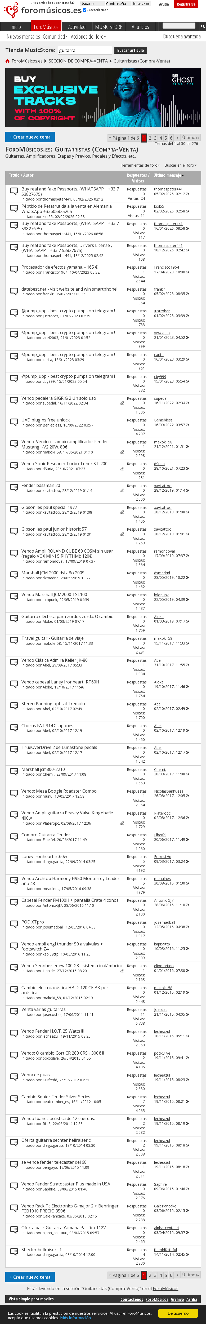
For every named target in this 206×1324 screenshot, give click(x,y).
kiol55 (48, 216)
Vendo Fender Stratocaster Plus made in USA (65, 1184)
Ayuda (164, 4)
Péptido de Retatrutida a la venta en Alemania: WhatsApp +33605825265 (67, 208)
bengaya (50, 1167)
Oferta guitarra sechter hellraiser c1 (57, 1140)
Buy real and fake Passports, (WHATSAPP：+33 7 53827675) (70, 191)
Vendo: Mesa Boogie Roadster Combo (59, 791)
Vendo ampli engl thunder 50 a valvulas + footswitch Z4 (62, 946)
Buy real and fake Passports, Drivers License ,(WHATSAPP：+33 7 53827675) (66, 248)
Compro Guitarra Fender (45, 835)
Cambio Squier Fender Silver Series (55, 1097)
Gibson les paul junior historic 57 (54, 529)
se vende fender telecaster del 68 (54, 1162)
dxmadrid (51, 577)
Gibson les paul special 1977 (49, 507)
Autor (28, 175)
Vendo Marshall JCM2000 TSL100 (54, 594)
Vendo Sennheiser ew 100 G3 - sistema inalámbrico (71, 965)
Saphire (49, 1189)
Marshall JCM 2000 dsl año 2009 (52, 573)
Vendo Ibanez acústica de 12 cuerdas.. (58, 1118)
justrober (50, 315)
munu (47, 796)
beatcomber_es (56, 1101)
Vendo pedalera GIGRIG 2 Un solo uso (58, 398)
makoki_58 (52, 452)
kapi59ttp (51, 954)
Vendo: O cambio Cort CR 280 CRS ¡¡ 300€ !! (62, 1053)
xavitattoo (51, 490)
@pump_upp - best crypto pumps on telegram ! (68, 311)
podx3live (51, 1058)
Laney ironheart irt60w (44, 856)
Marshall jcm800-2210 (43, 769)
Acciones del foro (87, 36)
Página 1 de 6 (126, 138)
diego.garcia (53, 861)
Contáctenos (131, 1299)
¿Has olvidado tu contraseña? (52, 2)
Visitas (138, 181)
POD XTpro (32, 922)
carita (47, 359)
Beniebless (52, 425)
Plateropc (51, 823)
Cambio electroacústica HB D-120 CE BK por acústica (64, 990)
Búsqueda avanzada (182, 36)
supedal (49, 403)
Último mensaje (169, 175)
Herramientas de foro (139, 165)
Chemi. (48, 774)
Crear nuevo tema (30, 137)
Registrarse (186, 4)
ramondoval (53, 561)
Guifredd (50, 1079)
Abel (46, 665)
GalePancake (54, 1216)
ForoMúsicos (46, 26)
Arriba (191, 1299)
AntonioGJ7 (52, 905)
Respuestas (137, 175)
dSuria (48, 468)
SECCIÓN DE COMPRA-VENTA (78, 61)
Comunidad (54, 36)
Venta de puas (35, 1075)
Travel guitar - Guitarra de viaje (52, 638)
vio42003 (50, 337)
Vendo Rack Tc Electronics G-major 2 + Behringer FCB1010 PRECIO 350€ (70, 1208)
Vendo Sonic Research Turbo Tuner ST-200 (64, 463)
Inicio (15, 26)
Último (190, 137)
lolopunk (50, 599)
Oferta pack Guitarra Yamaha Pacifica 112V (63, 1227)
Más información (75, 1318)
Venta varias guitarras (43, 1009)
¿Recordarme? (95, 9)
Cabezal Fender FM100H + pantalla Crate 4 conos (70, 900)
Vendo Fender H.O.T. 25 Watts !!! (52, 1031)
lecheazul (51, 1036)
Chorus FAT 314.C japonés (47, 725)
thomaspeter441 (57, 199)
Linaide (49, 970)
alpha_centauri (55, 1232)
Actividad (77, 26)
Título (14, 175)
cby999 (49, 381)
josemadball (53, 927)
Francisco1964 (55, 272)
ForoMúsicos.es (27, 61)
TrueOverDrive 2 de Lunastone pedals (59, 747)
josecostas (52, 1014)
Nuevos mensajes (23, 36)
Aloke (47, 621)
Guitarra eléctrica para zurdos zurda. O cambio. (67, 616)
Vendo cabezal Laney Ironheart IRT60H (60, 682)
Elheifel (49, 839)
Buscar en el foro (179, 165)
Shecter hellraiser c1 (41, 1249)
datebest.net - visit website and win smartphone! (69, 289)
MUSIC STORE (108, 26)
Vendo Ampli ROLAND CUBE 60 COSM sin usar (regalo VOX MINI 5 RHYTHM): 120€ (67, 553)
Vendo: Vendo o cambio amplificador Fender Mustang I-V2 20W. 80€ (64, 444)
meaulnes (51, 888)
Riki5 (47, 1123)
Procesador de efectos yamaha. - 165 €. (59, 267)
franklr (48, 293)
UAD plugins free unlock (45, 420)
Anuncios (140, 26)
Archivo (177, 1299)
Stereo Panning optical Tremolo (53, 704)
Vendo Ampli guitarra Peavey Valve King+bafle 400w (67, 815)
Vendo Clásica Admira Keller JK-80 (54, 660)
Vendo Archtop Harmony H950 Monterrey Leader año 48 (70, 881)
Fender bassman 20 (40, 485)
